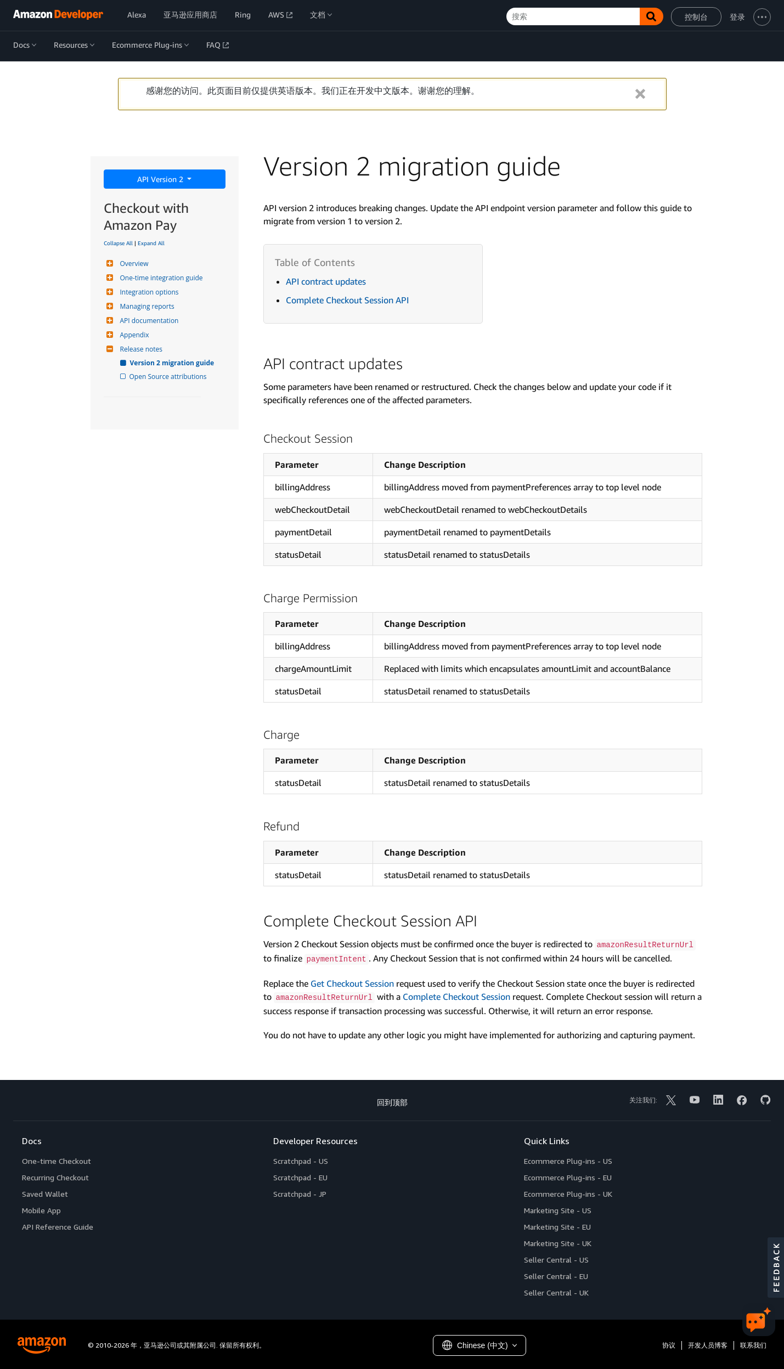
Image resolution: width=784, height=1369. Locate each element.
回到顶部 (392, 1102)
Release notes (139, 349)
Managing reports (145, 306)
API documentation (148, 320)
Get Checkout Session (352, 983)
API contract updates (326, 281)
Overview (133, 263)
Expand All (151, 243)
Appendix (133, 335)
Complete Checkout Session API (347, 300)
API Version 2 (161, 179)
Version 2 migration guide (173, 362)
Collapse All (118, 243)
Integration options (148, 292)
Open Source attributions (169, 376)
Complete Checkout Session (456, 996)
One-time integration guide (160, 277)
